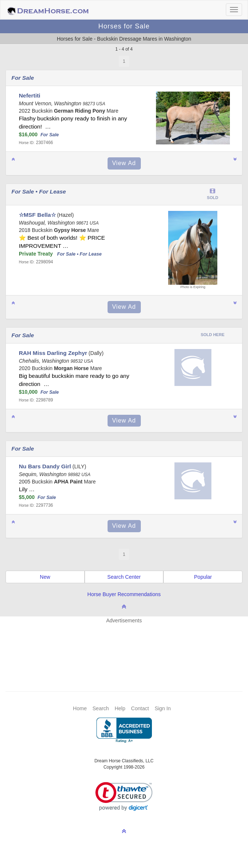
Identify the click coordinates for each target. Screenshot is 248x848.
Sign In (162, 708)
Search (100, 708)
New (45, 577)
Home (79, 708)
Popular (203, 577)
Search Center (123, 577)
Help (120, 708)
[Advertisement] (127, 646)
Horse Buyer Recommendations (123, 594)
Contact (140, 708)
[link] (124, 796)
